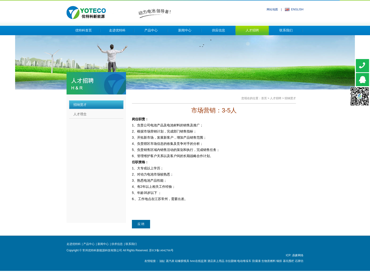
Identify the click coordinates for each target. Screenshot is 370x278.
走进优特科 (117, 30)
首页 (264, 98)
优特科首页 (83, 30)
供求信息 (117, 244)
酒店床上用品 (215, 261)
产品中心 (151, 30)
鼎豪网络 (297, 255)
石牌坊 (299, 261)
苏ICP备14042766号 (161, 250)
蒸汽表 (170, 261)
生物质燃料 (268, 261)
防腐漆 (256, 261)
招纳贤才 (290, 98)
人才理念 (80, 114)
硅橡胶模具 (182, 261)
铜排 (279, 261)
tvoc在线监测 (198, 261)
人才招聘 (252, 30)
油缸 (162, 261)
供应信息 (218, 30)
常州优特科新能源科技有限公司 (119, 11)
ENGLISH (297, 9)
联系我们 (286, 30)
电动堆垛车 (244, 261)
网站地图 (272, 9)
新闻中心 (184, 30)
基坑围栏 (288, 261)
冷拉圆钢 (230, 261)
